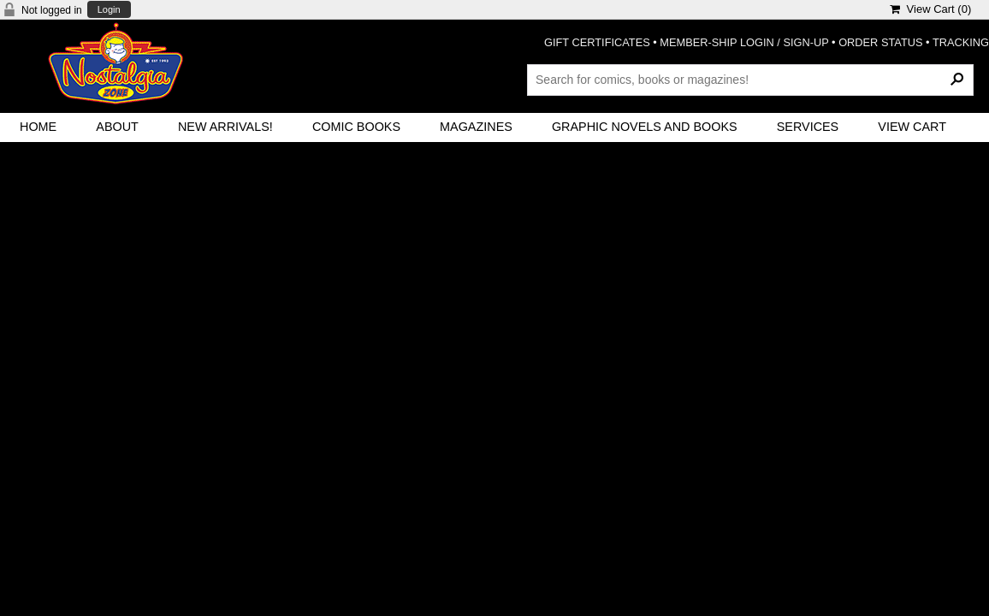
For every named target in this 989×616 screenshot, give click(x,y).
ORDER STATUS (880, 42)
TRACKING (961, 42)
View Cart (912, 126)
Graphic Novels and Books (644, 126)
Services (808, 126)
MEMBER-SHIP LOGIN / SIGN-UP (744, 42)
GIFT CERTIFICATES (597, 42)
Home (38, 126)
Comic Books (356, 126)
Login (109, 10)
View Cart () (930, 9)
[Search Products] (750, 79)
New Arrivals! (225, 126)
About (117, 126)
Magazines (476, 126)
